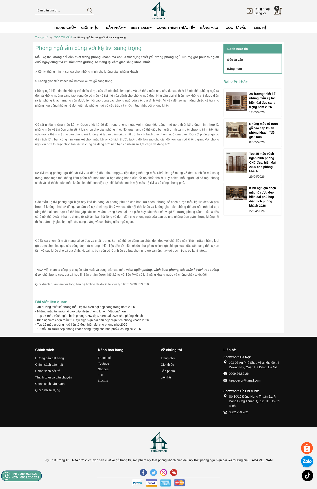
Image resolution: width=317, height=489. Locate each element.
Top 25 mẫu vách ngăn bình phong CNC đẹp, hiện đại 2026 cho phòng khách (90, 315)
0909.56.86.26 (239, 373)
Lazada (103, 380)
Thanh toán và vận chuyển (53, 377)
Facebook (104, 358)
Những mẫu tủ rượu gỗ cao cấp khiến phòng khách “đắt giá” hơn (81, 311)
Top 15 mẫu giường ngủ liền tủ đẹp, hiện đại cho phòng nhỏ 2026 (82, 324)
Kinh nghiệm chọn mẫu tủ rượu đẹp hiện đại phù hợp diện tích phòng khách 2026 (93, 320)
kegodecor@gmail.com (244, 380)
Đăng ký (260, 13)
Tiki (100, 375)
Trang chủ (168, 358)
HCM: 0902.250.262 (25, 477)
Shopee (103, 369)
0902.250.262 (238, 412)
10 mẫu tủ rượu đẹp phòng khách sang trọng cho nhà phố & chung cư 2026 (89, 329)
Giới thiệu (167, 364)
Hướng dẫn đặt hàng (49, 358)
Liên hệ (166, 377)
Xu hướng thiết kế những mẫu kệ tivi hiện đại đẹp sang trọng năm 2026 (86, 307)
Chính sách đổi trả (47, 371)
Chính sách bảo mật (49, 364)
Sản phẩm (168, 371)
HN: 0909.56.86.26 (24, 474)
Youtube (103, 363)
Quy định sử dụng (47, 390)
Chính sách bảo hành (50, 384)
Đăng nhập (262, 9)
